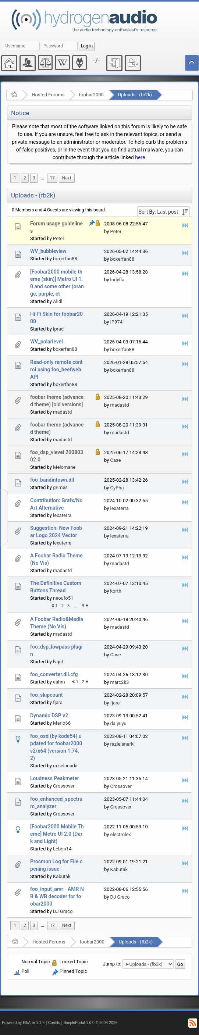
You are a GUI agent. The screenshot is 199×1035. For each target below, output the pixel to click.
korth (115, 591)
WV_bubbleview (48, 251)
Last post (167, 212)
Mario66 (62, 723)
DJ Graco (62, 911)
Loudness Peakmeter (54, 778)
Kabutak (62, 876)
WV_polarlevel (46, 342)
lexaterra (62, 515)
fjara (58, 702)
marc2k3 (119, 682)
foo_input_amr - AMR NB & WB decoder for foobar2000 (57, 896)
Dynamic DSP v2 (49, 715)
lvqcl (58, 661)
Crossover (63, 786)
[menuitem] (42, 178)
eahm (59, 682)
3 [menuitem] (34, 178)
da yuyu (118, 723)
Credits (54, 1023)
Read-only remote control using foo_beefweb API (56, 369)
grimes (60, 487)
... (42, 178)
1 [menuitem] (15, 178)
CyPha (117, 487)
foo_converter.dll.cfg (54, 674)
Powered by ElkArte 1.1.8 (23, 1023)
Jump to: (112, 964)
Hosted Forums (48, 94)
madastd (62, 412)
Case (115, 460)
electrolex (120, 834)
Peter (58, 238)
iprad (58, 329)
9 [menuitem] (83, 605)
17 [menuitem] (52, 178)
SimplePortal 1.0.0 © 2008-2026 (90, 1023)
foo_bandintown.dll (52, 480)
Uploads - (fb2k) (135, 94)
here (140, 157)
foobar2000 (91, 94)
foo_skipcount (46, 695)
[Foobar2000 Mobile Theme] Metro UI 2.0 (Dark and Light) (57, 834)
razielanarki (65, 765)
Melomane (64, 467)
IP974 (116, 322)
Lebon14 (62, 849)
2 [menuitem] (25, 178)
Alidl (57, 301)
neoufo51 (63, 598)
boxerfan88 (65, 258)
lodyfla (117, 279)
